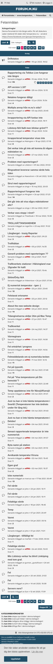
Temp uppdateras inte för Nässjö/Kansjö (29, 391)
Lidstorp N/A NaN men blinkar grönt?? (28, 128)
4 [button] (31, 48)
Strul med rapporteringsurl (22, 183)
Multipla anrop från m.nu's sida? (25, 107)
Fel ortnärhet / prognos (20, 346)
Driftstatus (13, 59)
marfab (28, 539)
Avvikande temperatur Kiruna (23, 455)
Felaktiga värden (16, 546)
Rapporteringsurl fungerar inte (24, 191)
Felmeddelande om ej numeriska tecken (28, 357)
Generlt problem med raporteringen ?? (28, 254)
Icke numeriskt (15, 475)
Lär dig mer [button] (37, 651)
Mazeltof (11, 641)
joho (27, 489)
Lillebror (28, 165)
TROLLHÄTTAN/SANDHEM (22, 223)
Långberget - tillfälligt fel (20, 536)
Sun (26, 592)
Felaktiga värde (16, 502)
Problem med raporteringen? (23, 162)
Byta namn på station (19, 445)
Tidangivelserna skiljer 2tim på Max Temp (29, 316)
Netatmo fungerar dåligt (20, 97)
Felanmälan (9, 22)
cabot (16, 641)
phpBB (9, 637)
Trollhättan (13, 243)
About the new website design (23, 306)
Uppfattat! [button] (15, 659)
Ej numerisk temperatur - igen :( (24, 285)
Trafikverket (14, 326)
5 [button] (34, 48)
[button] (18, 47)
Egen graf (13, 465)
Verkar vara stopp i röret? (21, 213)
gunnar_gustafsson (33, 563)
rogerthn (28, 226)
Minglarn (28, 194)
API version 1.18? (17, 87)
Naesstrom (29, 176)
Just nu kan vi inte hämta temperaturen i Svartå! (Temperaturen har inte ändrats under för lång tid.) (29, 404)
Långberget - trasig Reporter (23, 233)
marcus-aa (29, 479)
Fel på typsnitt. (15, 367)
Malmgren (29, 141)
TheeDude (29, 216)
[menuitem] (7, 3)
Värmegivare (14, 336)
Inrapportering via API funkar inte (25, 118)
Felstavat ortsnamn (18, 295)
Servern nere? (15, 588)
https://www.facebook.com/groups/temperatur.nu (23, 37)
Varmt (11, 517)
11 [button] (39, 48)
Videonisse (29, 280)
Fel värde (12, 486)
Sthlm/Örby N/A (16, 277)
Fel (9, 572)
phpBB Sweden (21, 639)
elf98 (27, 62)
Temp (10, 510)
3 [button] (28, 48)
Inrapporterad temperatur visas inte (26, 138)
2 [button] (25, 48)
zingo (27, 186)
